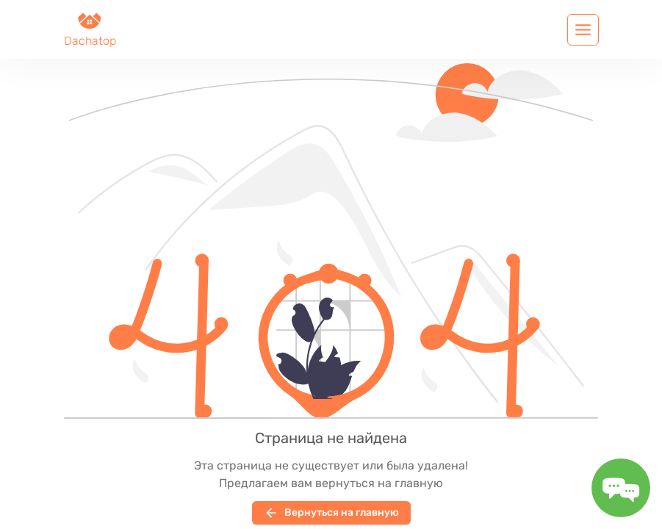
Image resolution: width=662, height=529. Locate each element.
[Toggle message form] (620, 487)
